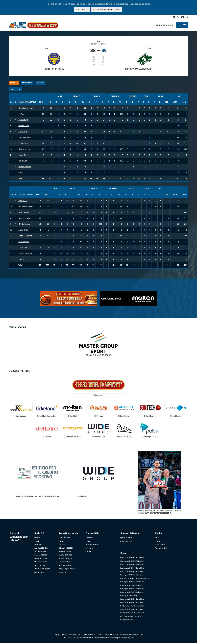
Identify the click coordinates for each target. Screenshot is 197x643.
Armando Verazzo (24, 247)
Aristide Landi (23, 120)
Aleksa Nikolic (23, 230)
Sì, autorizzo (81, 10)
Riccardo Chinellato (25, 236)
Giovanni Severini (24, 137)
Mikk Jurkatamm (24, 224)
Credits (141, 634)
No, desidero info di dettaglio (106, 10)
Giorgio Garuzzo (23, 155)
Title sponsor (98, 395)
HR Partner (98, 416)
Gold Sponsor (20, 416)
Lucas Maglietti (23, 242)
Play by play (27, 83)
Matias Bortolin (23, 212)
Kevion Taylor (23, 143)
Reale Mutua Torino (54, 69)
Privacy (101, 634)
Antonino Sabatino (25, 253)
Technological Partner (72, 436)
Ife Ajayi (21, 114)
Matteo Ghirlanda (24, 167)
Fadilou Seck (22, 161)
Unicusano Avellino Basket (138, 69)
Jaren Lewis (22, 201)
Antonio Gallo (23, 131)
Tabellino (40, 83)
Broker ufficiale (98, 436)
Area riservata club (164, 25)
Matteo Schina (23, 126)
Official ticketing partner (46, 416)
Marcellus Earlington (25, 206)
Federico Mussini (24, 218)
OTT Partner (46, 436)
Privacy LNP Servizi (111, 634)
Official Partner (124, 416)
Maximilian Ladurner (25, 108)
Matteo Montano (24, 149)
